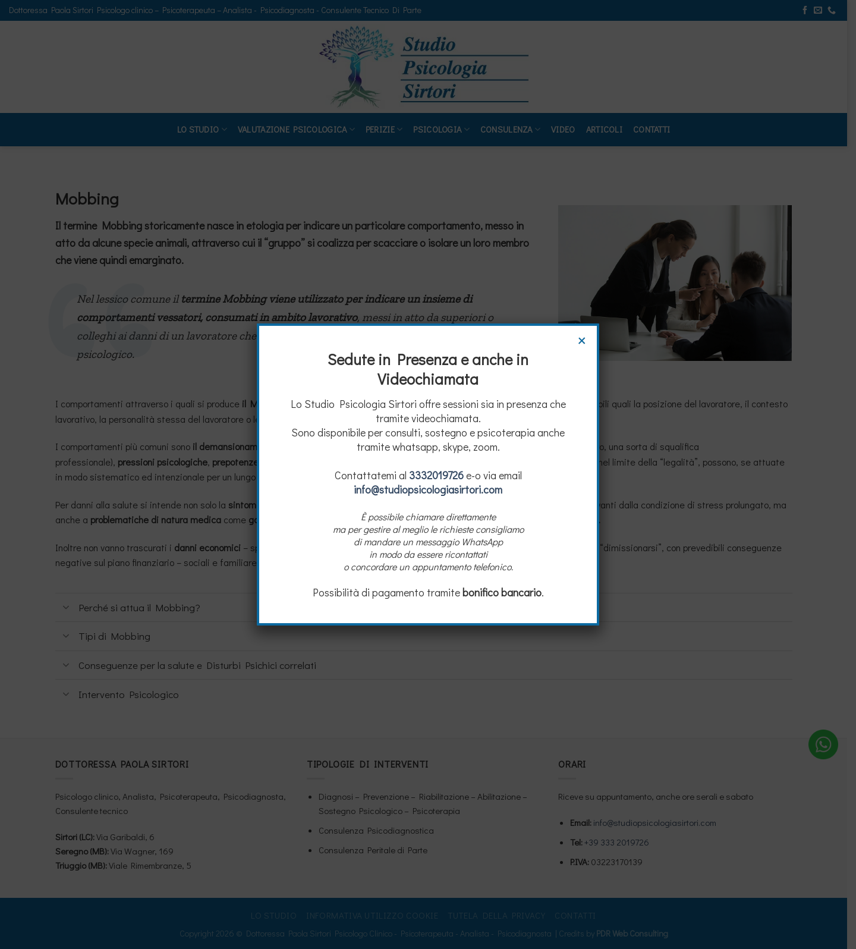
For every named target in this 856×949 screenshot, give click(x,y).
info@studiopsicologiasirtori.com (428, 489)
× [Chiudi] (582, 339)
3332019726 (436, 475)
